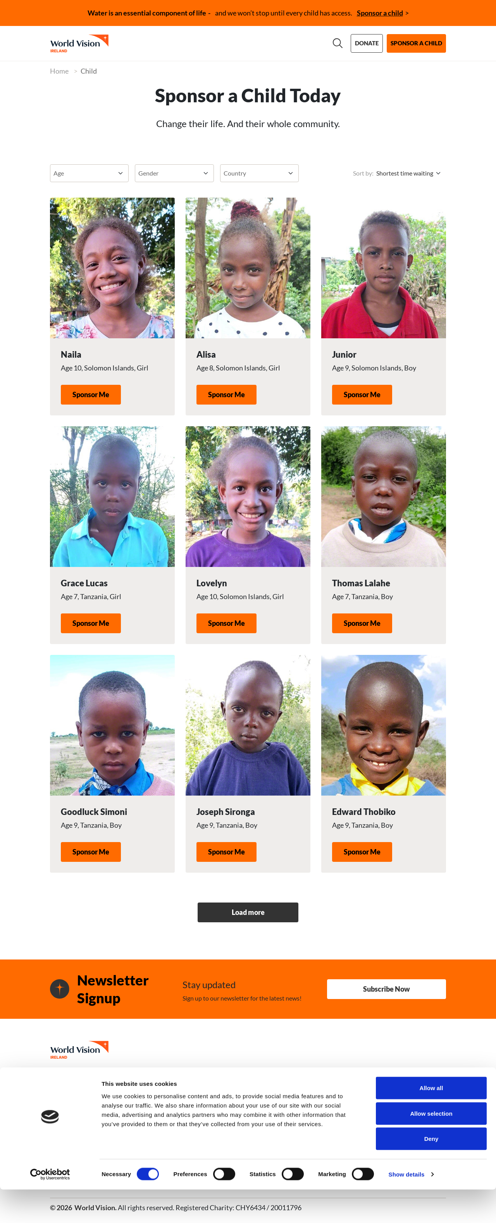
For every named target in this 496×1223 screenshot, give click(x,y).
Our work (181, 43)
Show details (407, 1207)
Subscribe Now (386, 989)
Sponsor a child (380, 13)
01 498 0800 (113, 1081)
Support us (233, 43)
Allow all (431, 1121)
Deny (431, 1172)
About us (133, 43)
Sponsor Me (90, 394)
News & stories (293, 43)
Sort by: (363, 173)
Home (59, 71)
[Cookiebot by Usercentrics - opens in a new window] (50, 1208)
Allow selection (431, 1147)
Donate (367, 43)
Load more (248, 912)
